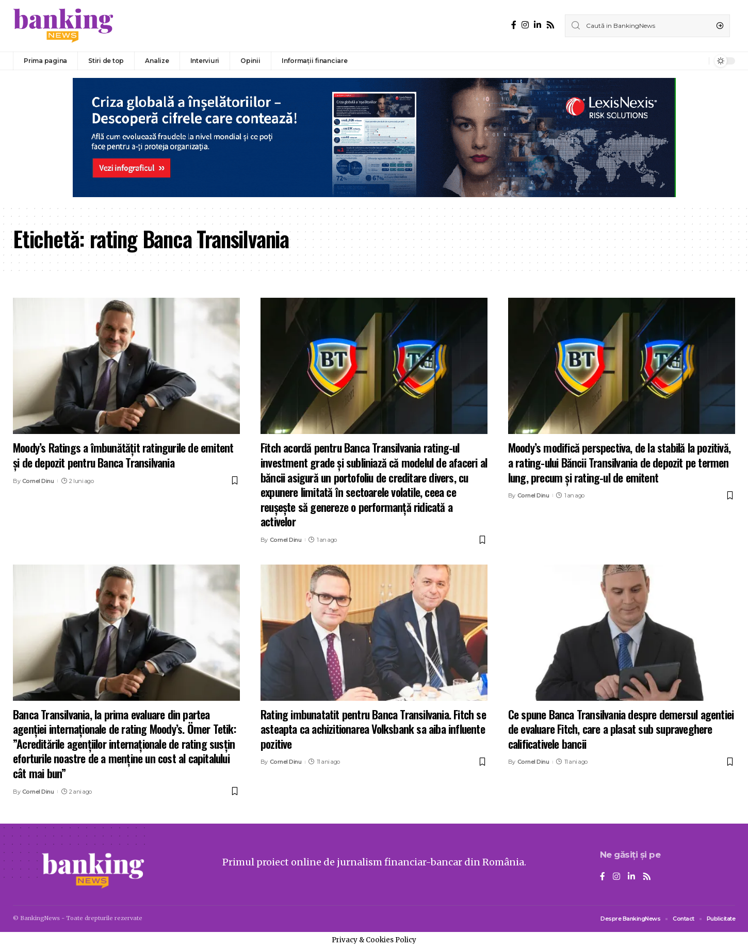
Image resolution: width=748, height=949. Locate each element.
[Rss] (550, 25)
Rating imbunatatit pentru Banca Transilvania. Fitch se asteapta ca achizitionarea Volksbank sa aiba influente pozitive (373, 729)
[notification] (698, 61)
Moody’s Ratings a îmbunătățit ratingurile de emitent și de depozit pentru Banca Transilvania (123, 455)
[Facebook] (514, 25)
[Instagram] (525, 25)
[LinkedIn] (537, 25)
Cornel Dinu (38, 481)
